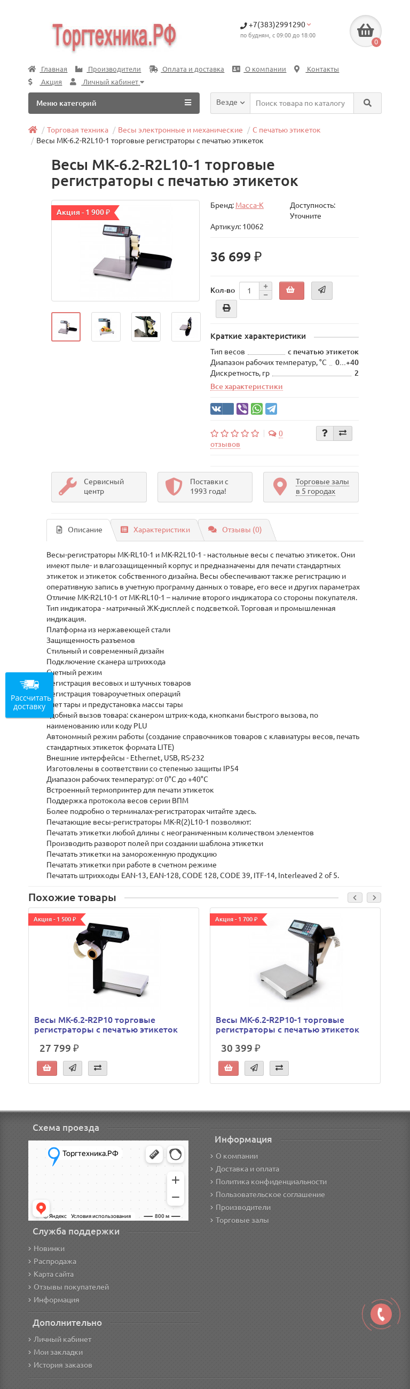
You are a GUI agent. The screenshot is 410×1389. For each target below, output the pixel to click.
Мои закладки (55, 1352)
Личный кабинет (59, 1339)
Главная (47, 69)
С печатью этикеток (287, 130)
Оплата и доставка (186, 69)
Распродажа (52, 1261)
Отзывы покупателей (68, 1287)
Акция (45, 82)
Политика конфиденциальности (268, 1181)
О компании (259, 69)
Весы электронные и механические (180, 130)
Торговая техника (77, 130)
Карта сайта (51, 1274)
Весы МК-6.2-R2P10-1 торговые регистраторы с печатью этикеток (287, 1024)
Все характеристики (246, 386)
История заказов (60, 1365)
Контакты (316, 69)
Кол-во (222, 290)
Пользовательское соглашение (267, 1194)
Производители (108, 69)
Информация (54, 1299)
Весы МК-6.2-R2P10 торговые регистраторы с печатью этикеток (106, 1024)
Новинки (46, 1248)
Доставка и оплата (244, 1169)
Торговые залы (239, 1220)
